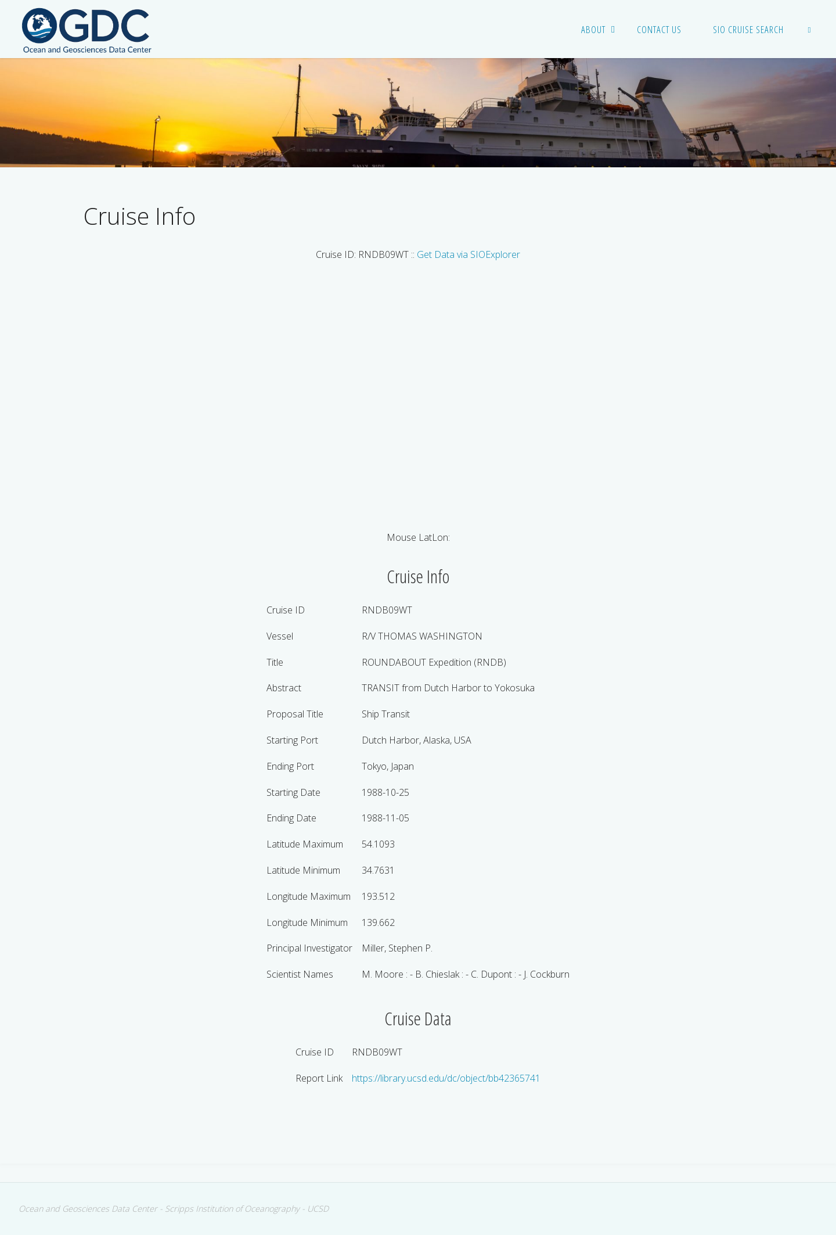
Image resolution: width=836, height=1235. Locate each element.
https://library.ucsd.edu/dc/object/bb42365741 (446, 1078)
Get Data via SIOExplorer (468, 254)
